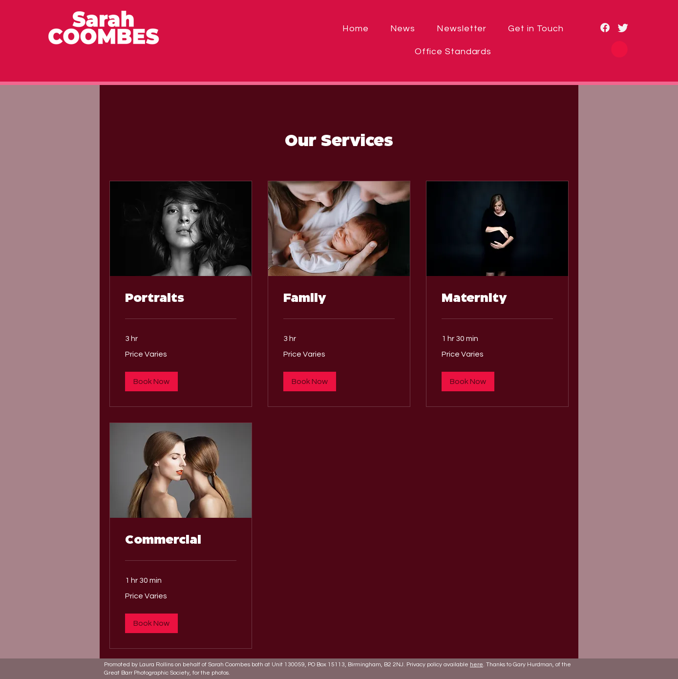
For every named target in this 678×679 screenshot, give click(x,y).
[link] (180, 299)
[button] (619, 49)
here (476, 664)
